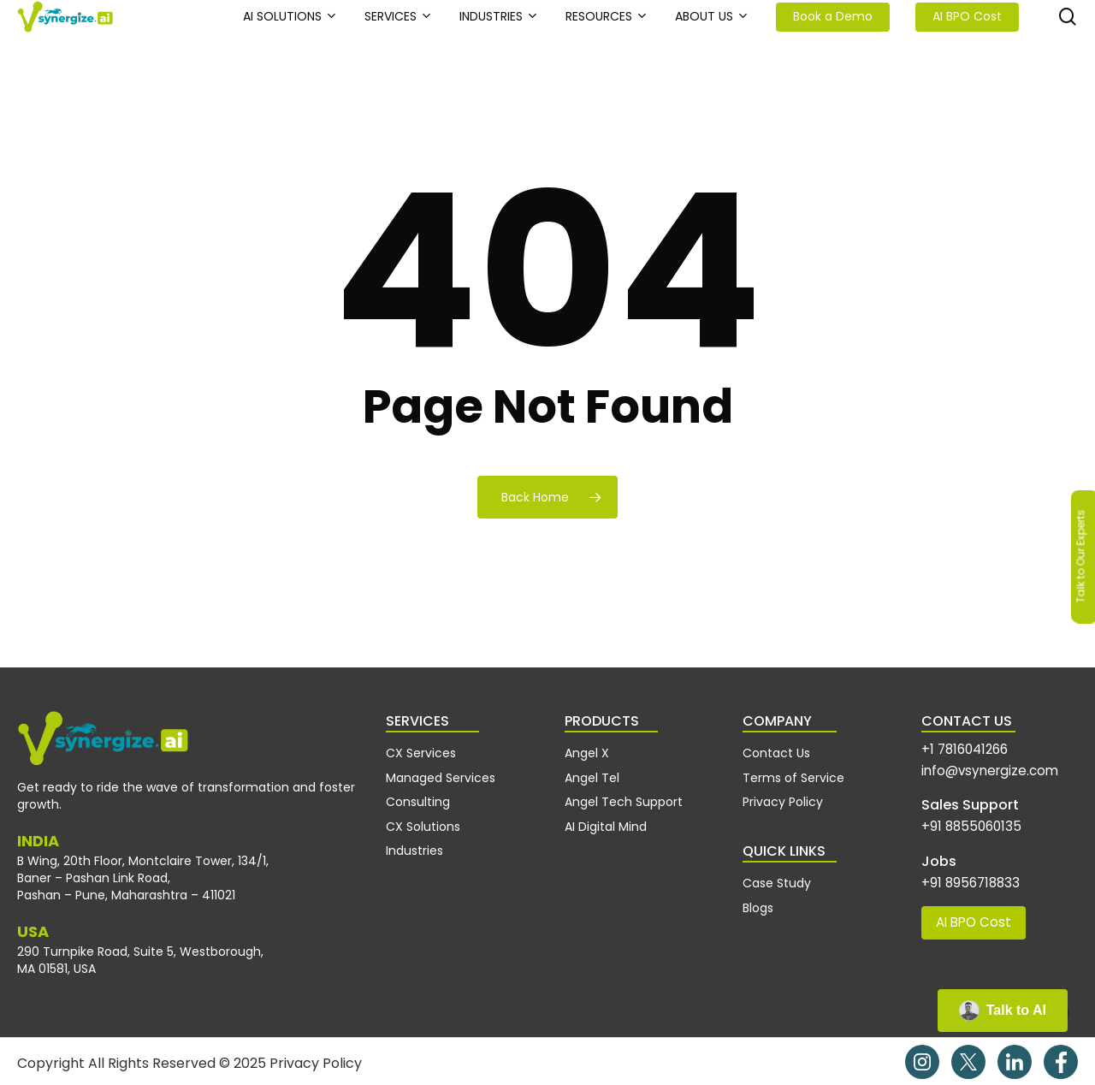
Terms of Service (793, 772)
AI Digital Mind (606, 815)
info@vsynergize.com (981, 766)
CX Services (421, 751)
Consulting (418, 794)
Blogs (758, 894)
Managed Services (440, 772)
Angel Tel (592, 772)
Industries (414, 836)
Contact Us (776, 751)
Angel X (587, 751)
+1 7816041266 (959, 748)
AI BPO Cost (968, 909)
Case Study (777, 872)
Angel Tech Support (624, 794)
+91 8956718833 (963, 872)
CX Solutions (423, 815)
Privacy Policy (783, 794)
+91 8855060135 (964, 819)
